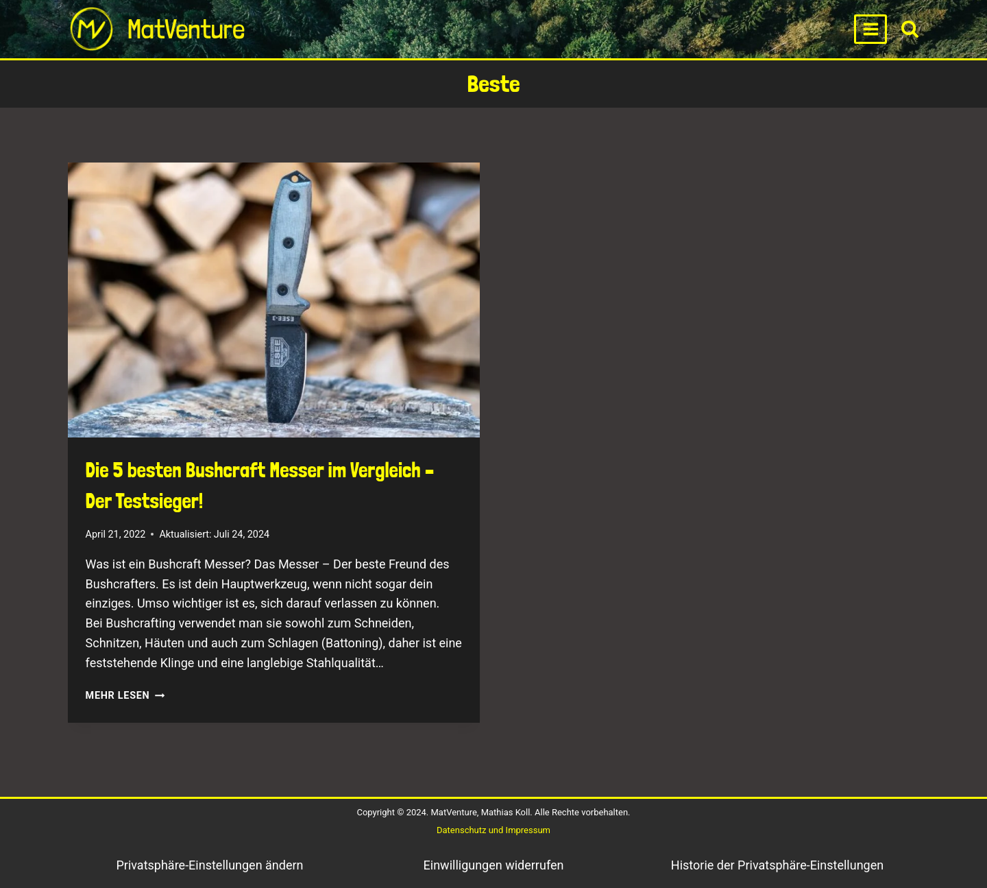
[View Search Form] (910, 29)
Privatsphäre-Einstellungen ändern (209, 865)
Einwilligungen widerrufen (494, 865)
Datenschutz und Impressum (493, 830)
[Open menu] (870, 28)
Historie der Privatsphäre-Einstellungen (777, 865)
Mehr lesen (125, 695)
